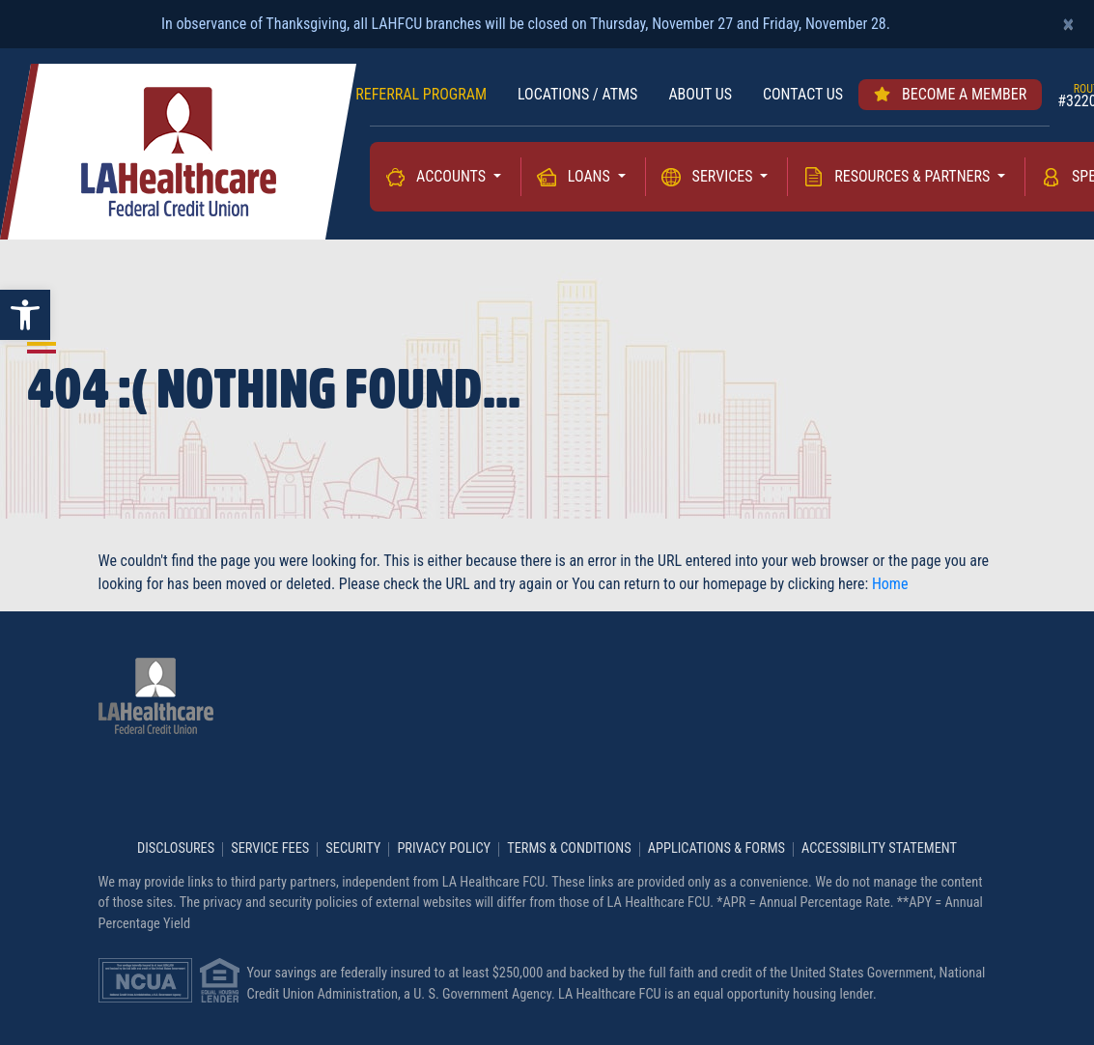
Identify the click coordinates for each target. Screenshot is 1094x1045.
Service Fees (270, 849)
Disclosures (175, 849)
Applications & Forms (716, 849)
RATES (304, 94)
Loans (591, 176)
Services (724, 176)
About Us (700, 94)
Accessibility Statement (879, 849)
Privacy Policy (444, 849)
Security (352, 849)
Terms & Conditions (569, 849)
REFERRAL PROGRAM (421, 94)
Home (890, 584)
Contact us (803, 94)
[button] (25, 315)
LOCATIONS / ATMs (577, 94)
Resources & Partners (914, 176)
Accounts (453, 176)
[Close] (1068, 24)
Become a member (950, 94)
